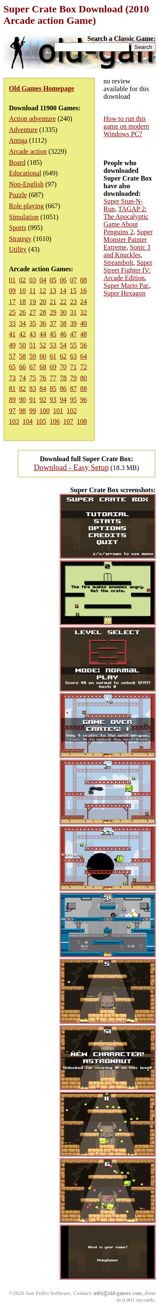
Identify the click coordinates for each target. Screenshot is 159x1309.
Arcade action (28, 151)
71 (73, 366)
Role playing (26, 206)
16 (83, 290)
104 (27, 421)
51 (32, 345)
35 (32, 323)
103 (14, 421)
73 (12, 378)
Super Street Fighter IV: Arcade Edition (128, 270)
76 (42, 378)
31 (73, 312)
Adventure (23, 129)
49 (12, 345)
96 (83, 399)
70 (63, 366)
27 (32, 312)
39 (73, 323)
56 (83, 345)
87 (73, 388)
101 (58, 410)
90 (22, 399)
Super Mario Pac (126, 285)
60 (42, 356)
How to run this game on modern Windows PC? (126, 126)
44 (42, 334)
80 (83, 378)
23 (73, 301)
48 (83, 334)
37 (53, 323)
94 (63, 399)
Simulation (24, 217)
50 (22, 345)
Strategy (20, 238)
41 (12, 334)
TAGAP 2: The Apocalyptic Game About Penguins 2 (125, 220)
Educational (25, 173)
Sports (17, 227)
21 (53, 301)
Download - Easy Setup (71, 467)
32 (83, 312)
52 (42, 345)
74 (22, 378)
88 (83, 388)
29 (53, 312)
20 (42, 301)
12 (42, 290)
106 (55, 421)
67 (32, 366)
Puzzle (18, 194)
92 (42, 399)
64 (83, 356)
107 (68, 421)
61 (53, 356)
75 (32, 378)
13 (52, 290)
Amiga (18, 140)
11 (32, 290)
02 (22, 280)
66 (22, 366)
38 (63, 323)
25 (12, 312)
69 (53, 366)
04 (42, 280)
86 (63, 388)
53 (53, 345)
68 (42, 366)
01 (12, 280)
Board (17, 162)
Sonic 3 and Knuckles (127, 251)
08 (83, 280)
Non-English (26, 184)
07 (73, 280)
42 (22, 334)
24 (83, 301)
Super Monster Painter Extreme (128, 239)
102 (72, 410)
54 (63, 345)
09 (12, 290)
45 (53, 334)
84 (42, 388)
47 (73, 334)
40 (83, 323)
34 (22, 323)
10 (22, 290)
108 (82, 421)
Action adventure (32, 118)
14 (62, 290)
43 (32, 334)
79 (73, 378)
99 (32, 410)
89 (12, 399)
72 (83, 366)
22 (63, 301)
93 (53, 399)
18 (22, 301)
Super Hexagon (124, 293)
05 (53, 280)
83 (32, 388)
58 (22, 356)
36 (42, 323)
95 (73, 399)
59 (32, 356)
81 (12, 388)
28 (42, 312)
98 (22, 410)
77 (53, 378)
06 (63, 280)
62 (63, 356)
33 (12, 323)
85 (53, 388)
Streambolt (118, 262)
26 (22, 312)
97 (12, 410)
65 (12, 366)
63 (73, 356)
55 (73, 345)
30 (63, 312)
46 (63, 334)
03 (32, 280)
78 (63, 378)
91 (32, 399)
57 (12, 356)
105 (41, 421)
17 (12, 301)
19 (32, 301)
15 (73, 290)
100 (44, 410)
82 (22, 388)
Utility (18, 249)
